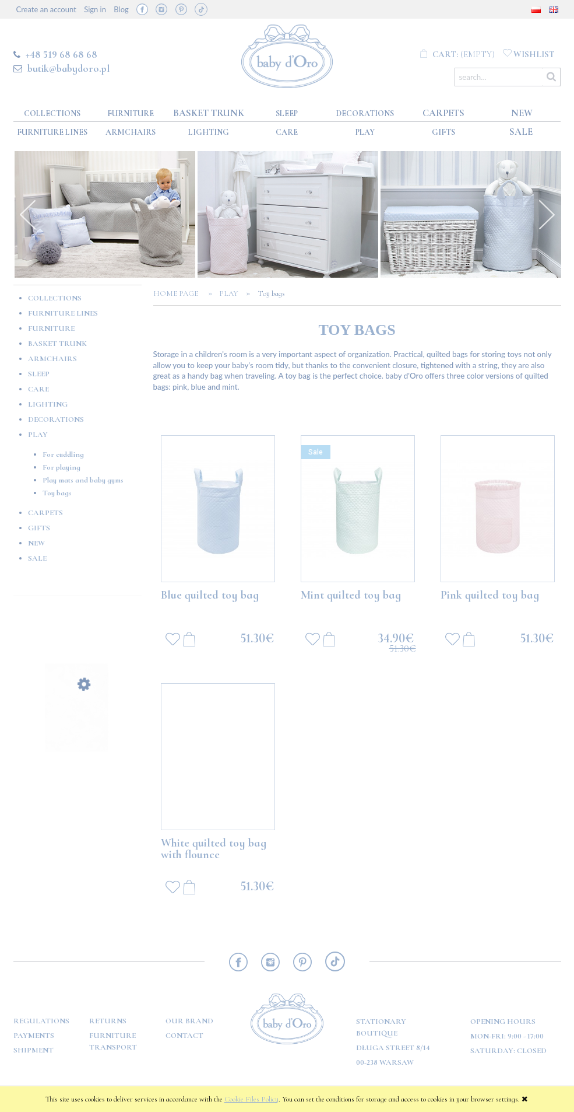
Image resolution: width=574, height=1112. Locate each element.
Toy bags (57, 493)
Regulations (41, 1021)
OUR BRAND (189, 1021)
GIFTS (39, 528)
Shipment (33, 1050)
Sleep (39, 374)
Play (38, 434)
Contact (184, 1035)
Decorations (56, 419)
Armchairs (52, 358)
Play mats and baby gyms (83, 480)
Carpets (45, 512)
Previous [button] (28, 214)
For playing (61, 467)
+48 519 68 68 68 (61, 54)
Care (38, 389)
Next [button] (546, 214)
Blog (121, 9)
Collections (55, 298)
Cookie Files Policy (251, 1099)
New (36, 543)
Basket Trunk (57, 343)
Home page (179, 293)
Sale (37, 558)
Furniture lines (63, 313)
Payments (33, 1035)
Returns (107, 1021)
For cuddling (63, 454)
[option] (104, 214)
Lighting (48, 404)
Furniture (51, 328)
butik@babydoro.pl (68, 68)
